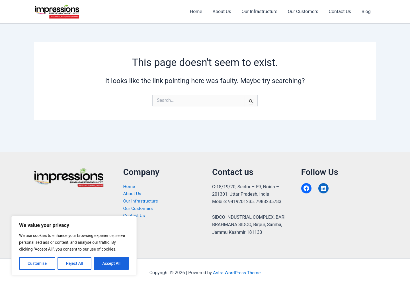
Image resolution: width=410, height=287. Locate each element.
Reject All (74, 263)
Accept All (111, 263)
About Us (227, 11)
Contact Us (342, 11)
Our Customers (306, 11)
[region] (74, 246)
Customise (37, 263)
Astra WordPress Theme (236, 272)
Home (203, 11)
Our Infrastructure (264, 11)
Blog (366, 11)
